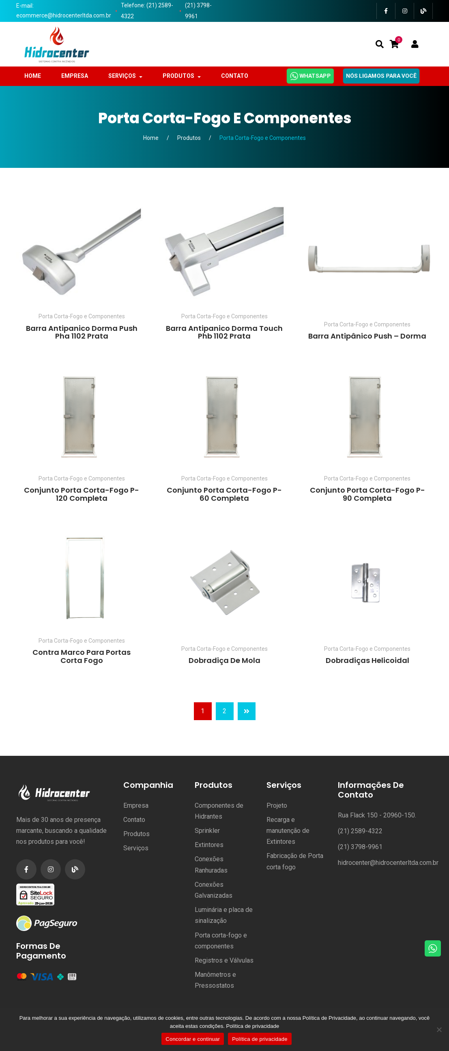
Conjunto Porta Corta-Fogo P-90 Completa (367, 494)
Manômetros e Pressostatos (215, 980)
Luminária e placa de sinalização (224, 915)
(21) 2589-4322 (360, 831)
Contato (134, 820)
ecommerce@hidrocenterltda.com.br (63, 15)
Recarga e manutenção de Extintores (287, 830)
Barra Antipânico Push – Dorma (367, 336)
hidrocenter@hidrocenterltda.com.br (388, 863)
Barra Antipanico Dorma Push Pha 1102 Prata (81, 332)
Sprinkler (207, 830)
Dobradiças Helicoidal (367, 660)
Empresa (135, 805)
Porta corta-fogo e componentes (221, 940)
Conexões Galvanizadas (213, 890)
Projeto (276, 805)
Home (151, 138)
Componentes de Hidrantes (219, 811)
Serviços (135, 848)
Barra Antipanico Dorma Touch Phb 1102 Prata (224, 332)
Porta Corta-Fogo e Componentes (82, 316)
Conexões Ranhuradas (211, 864)
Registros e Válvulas (224, 960)
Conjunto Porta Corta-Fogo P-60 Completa (224, 494)
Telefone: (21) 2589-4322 (147, 10)
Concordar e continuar (192, 1039)
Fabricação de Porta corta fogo (294, 861)
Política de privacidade (252, 1026)
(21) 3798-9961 (198, 10)
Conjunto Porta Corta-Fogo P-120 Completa (81, 494)
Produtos (189, 138)
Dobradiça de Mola (224, 660)
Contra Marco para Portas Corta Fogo (81, 656)
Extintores (209, 845)
